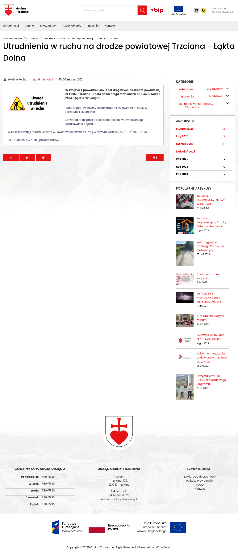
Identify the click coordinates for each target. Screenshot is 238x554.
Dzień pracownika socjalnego (208, 276)
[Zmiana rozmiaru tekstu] (196, 10)
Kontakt (200, 489)
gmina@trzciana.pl (222, 12)
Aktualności (45, 79)
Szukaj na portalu (87, 8)
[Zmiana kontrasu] (203, 10)
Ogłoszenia (201, 97)
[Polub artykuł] (154, 157)
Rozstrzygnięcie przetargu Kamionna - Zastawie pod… (211, 246)
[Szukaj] (142, 10)
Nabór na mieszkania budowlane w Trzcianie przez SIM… (212, 357)
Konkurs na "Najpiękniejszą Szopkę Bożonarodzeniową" (211, 222)
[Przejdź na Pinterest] (43, 157)
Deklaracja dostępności (200, 477)
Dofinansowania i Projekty (196, 105)
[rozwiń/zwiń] (227, 88)
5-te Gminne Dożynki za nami (210, 318)
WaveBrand (163, 547)
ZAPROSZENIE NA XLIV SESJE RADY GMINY (210, 337)
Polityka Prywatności (199, 481)
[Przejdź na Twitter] (27, 157)
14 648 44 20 (218, 8)
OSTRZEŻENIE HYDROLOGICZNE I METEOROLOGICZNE (209, 297)
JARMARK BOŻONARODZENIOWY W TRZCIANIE (211, 200)
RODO (200, 485)
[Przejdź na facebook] (11, 157)
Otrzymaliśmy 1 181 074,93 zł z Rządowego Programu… (211, 380)
